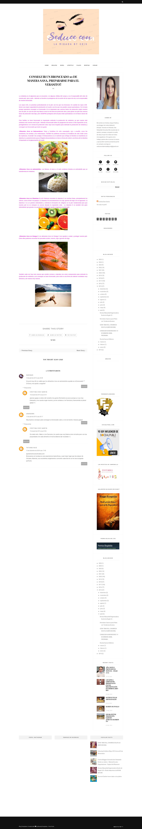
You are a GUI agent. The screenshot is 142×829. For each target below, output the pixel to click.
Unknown (30, 414)
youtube (100, 170)
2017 (100, 281)
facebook (100, 162)
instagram (115, 170)
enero (102, 347)
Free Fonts (51, 826)
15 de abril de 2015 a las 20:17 (34, 416)
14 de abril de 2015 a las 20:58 (34, 378)
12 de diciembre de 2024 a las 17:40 (36, 450)
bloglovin (115, 162)
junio (101, 305)
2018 (100, 278)
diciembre (103, 289)
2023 (100, 265)
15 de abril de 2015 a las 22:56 (38, 431)
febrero (102, 344)
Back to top (118, 826)
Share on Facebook (37, 335)
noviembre (103, 291)
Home (47, 65)
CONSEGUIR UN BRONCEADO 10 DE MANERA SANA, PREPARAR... (109, 333)
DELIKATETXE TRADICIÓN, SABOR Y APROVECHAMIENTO (112, 718)
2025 (100, 259)
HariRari (29, 375)
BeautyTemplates (43, 826)
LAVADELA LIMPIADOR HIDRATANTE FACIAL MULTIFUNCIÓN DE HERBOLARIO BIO (112, 685)
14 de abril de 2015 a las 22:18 (38, 395)
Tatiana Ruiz (31, 447)
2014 (100, 350)
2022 (100, 267)
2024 (100, 262)
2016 (100, 283)
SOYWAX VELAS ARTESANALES (111, 698)
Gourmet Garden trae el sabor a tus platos (110, 776)
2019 (100, 275)
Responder (84, 386)
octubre (102, 294)
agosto (102, 299)
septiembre (103, 297)
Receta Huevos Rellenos (107, 339)
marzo (102, 342)
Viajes (79, 65)
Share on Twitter (56, 335)
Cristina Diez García (38, 392)
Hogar (95, 65)
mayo (101, 307)
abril (101, 310)
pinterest (108, 170)
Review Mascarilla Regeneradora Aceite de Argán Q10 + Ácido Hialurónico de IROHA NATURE (110, 770)
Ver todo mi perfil (101, 204)
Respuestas (27, 387)
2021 (100, 270)
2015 (100, 286)
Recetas (87, 65)
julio (101, 302)
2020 (100, 273)
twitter (108, 162)
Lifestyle (70, 65)
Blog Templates (23, 826)
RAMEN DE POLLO (112, 706)
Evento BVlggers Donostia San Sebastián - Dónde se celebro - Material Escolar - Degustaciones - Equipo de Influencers (110, 762)
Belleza (54, 65)
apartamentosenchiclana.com (35, 454)
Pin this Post (71, 335)
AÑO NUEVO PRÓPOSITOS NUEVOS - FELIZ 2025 (111, 670)
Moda (62, 65)
